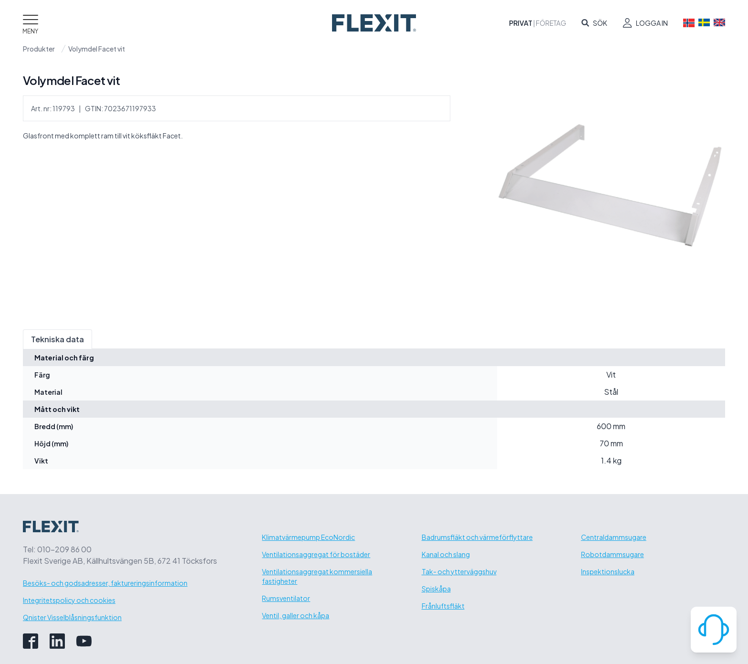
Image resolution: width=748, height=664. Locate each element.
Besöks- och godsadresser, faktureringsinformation (105, 583)
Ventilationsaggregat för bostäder (316, 554)
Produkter (39, 48)
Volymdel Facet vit (96, 48)
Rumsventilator (286, 598)
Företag (551, 23)
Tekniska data (57, 339)
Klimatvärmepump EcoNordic (308, 537)
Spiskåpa (436, 588)
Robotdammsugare (612, 554)
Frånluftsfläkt (443, 605)
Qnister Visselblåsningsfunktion (72, 617)
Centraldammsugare (613, 537)
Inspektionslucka (607, 571)
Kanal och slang (446, 554)
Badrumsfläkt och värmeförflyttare (477, 537)
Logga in (652, 23)
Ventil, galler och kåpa (295, 615)
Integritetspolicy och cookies (69, 600)
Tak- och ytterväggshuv (459, 571)
